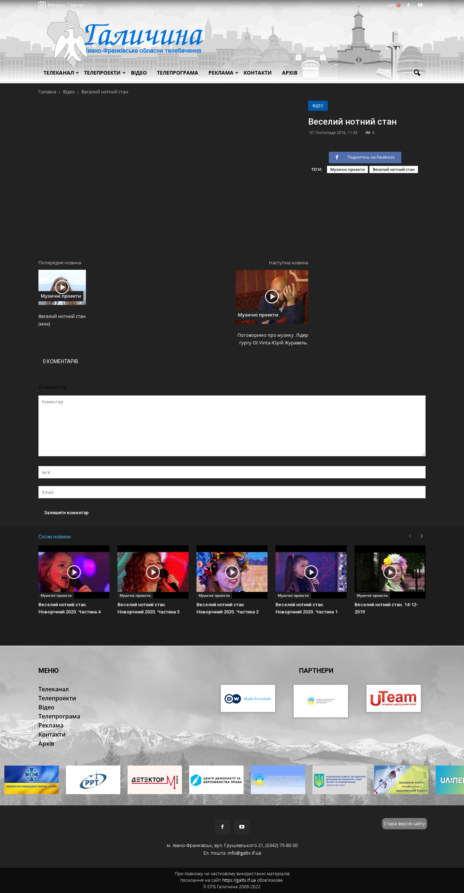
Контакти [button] (258, 72)
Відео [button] (139, 72)
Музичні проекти (347, 169)
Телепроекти (105, 72)
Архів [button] (289, 72)
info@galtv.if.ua (244, 853)
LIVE (393, 5)
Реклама (223, 72)
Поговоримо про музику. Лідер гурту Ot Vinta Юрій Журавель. (272, 339)
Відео (317, 105)
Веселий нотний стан (394, 169)
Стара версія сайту (404, 823)
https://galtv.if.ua (239, 880)
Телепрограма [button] (177, 72)
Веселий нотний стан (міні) (62, 320)
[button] (417, 73)
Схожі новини (54, 537)
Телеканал (61, 72)
